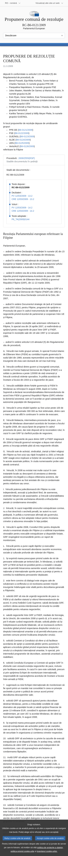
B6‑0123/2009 (27, 136)
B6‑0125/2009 (22, 143)
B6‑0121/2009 (25, 130)
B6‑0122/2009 (22, 133)
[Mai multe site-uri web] (49, 3)
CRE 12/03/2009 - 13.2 (23, 199)
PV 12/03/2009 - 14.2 (22, 207)
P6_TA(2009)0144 (20, 219)
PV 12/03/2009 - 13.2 (22, 196)
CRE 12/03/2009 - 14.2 (23, 211)
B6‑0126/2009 (27, 146)
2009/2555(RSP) (26, 158)
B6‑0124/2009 (23, 139)
